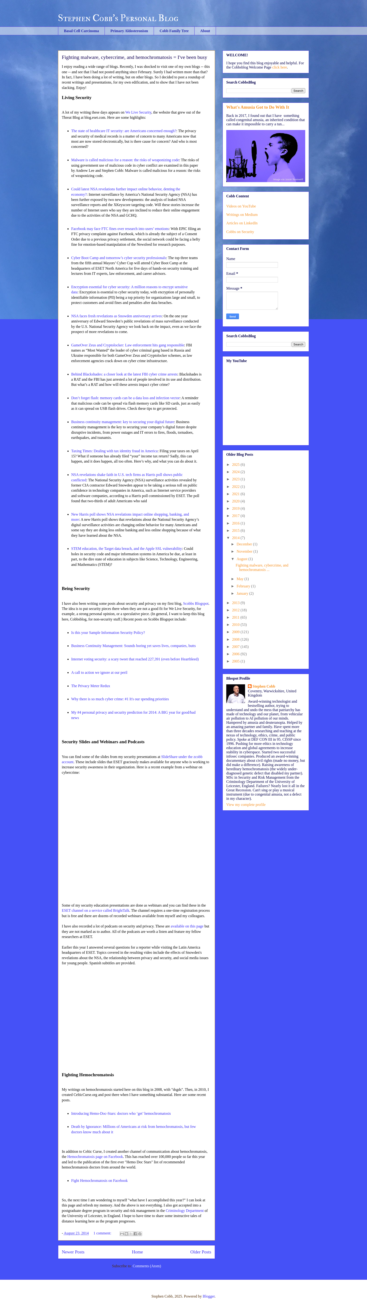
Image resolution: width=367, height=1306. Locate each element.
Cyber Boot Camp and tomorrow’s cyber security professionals (118, 258)
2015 (236, 530)
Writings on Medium (242, 215)
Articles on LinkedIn (242, 223)
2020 (236, 501)
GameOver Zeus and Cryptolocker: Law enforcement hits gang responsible (127, 345)
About (205, 31)
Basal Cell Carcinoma (81, 31)
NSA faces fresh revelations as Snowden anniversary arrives (116, 316)
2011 (236, 617)
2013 (236, 603)
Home (137, 1251)
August (242, 559)
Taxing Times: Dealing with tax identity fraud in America (114, 451)
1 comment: (103, 1233)
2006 (236, 654)
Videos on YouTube (241, 206)
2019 (236, 508)
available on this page (187, 926)
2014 (236, 538)
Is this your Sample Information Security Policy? (108, 633)
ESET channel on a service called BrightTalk (95, 910)
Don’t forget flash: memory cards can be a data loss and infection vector (125, 398)
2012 (236, 610)
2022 (236, 487)
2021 (236, 494)
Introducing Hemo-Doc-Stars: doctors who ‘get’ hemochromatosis (121, 1113)
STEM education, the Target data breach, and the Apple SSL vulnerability (126, 549)
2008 (236, 639)
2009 (236, 632)
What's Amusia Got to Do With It (257, 107)
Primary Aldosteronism (129, 31)
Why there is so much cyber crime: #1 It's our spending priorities (120, 699)
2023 (236, 479)
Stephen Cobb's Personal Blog (118, 18)
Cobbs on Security (240, 232)
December (245, 544)
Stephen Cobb (264, 686)
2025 (236, 465)
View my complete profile (245, 805)
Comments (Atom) (147, 1266)
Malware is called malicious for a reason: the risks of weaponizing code (125, 160)
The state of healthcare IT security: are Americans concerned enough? (123, 131)
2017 (236, 516)
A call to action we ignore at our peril (99, 672)
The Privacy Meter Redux (90, 686)
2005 (236, 661)
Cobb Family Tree (174, 31)
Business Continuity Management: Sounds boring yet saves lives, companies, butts (133, 646)
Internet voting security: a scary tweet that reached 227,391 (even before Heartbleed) (135, 659)
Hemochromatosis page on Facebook (95, 1157)
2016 (236, 523)
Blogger (209, 1296)
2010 (236, 625)
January (243, 593)
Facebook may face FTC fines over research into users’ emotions (120, 229)
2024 (236, 472)
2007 (236, 647)
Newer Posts (73, 1251)
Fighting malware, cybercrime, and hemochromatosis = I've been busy (134, 57)
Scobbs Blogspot (195, 603)
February (244, 586)
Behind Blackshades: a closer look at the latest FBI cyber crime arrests (124, 374)
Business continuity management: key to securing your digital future (122, 422)
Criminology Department (185, 1211)
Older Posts (200, 1251)
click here (279, 67)
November (245, 551)
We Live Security (138, 112)
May (240, 579)
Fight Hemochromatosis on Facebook (99, 1181)
